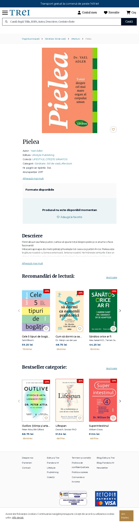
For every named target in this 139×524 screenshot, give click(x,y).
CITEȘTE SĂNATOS (57, 162)
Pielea (88, 42)
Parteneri (27, 466)
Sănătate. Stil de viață (55, 42)
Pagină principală (31, 42)
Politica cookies (80, 475)
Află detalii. (18, 517)
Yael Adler (37, 154)
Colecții (51, 480)
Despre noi (27, 461)
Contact (26, 471)
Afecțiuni (75, 42)
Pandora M (53, 466)
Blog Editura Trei (106, 461)
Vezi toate (111, 280)
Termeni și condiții (81, 461)
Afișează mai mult (33, 181)
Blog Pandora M (105, 466)
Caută (129, 21)
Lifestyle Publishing (43, 158)
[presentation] (19, 314)
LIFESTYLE (38, 162)
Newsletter (102, 471)
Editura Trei (53, 461)
